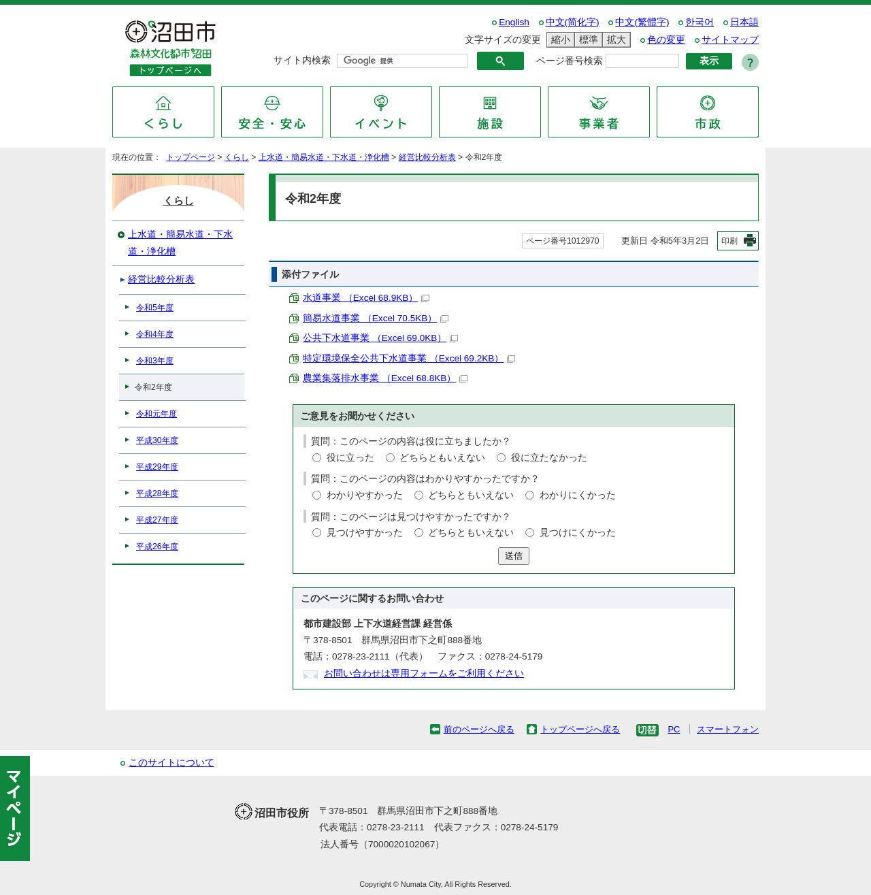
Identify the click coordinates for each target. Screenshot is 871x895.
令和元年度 (156, 414)
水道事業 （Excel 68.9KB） (366, 298)
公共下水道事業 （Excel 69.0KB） (380, 338)
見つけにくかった (578, 532)
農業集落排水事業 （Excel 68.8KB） (385, 378)
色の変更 (666, 40)
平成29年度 (157, 467)
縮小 (558, 39)
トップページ (190, 157)
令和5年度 (155, 307)
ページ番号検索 (569, 61)
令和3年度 (155, 360)
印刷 (729, 241)
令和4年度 (155, 334)
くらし (237, 157)
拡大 (614, 39)
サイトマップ (730, 40)
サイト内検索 (302, 60)
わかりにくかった (578, 495)
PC (674, 729)
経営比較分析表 (427, 157)
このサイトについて (171, 763)
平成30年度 (157, 440)
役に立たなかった (549, 458)
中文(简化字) (572, 22)
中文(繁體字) (642, 22)
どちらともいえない (442, 458)
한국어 (699, 22)
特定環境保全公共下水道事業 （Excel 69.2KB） (409, 358)
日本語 (744, 22)
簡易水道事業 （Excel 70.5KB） (375, 318)
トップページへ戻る (580, 729)
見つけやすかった (365, 532)
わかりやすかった (365, 495)
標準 (586, 39)
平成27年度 (157, 520)
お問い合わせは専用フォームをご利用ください (424, 673)
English (514, 22)
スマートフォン (728, 729)
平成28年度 (157, 493)
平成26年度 (157, 546)
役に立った (350, 458)
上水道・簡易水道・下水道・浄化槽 (324, 157)
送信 (514, 556)
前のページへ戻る (479, 729)
